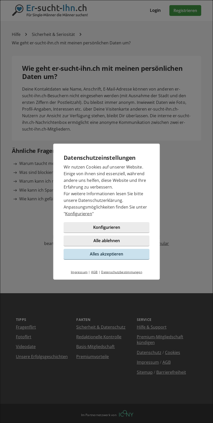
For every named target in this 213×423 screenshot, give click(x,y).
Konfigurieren (78, 214)
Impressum (79, 272)
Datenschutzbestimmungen (121, 272)
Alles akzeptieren (106, 254)
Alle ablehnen (106, 240)
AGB (94, 272)
